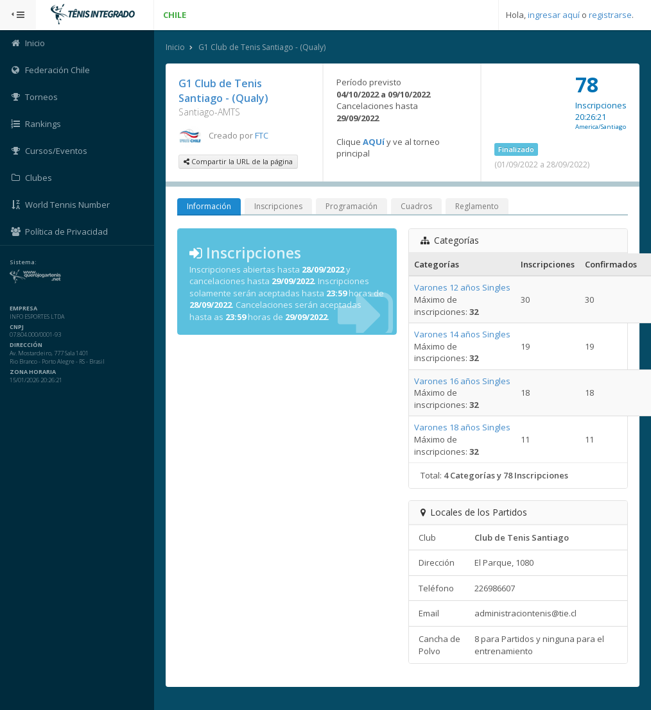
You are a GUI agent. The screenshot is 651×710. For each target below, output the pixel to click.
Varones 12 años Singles (462, 287)
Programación (352, 206)
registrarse (610, 15)
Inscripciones (278, 206)
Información (209, 206)
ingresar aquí (554, 15)
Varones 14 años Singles (462, 334)
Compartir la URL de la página (238, 161)
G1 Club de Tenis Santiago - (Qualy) (262, 47)
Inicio (175, 47)
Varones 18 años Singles (462, 427)
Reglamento (477, 206)
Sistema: (23, 262)
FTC (261, 135)
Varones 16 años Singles (462, 381)
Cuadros (416, 206)
